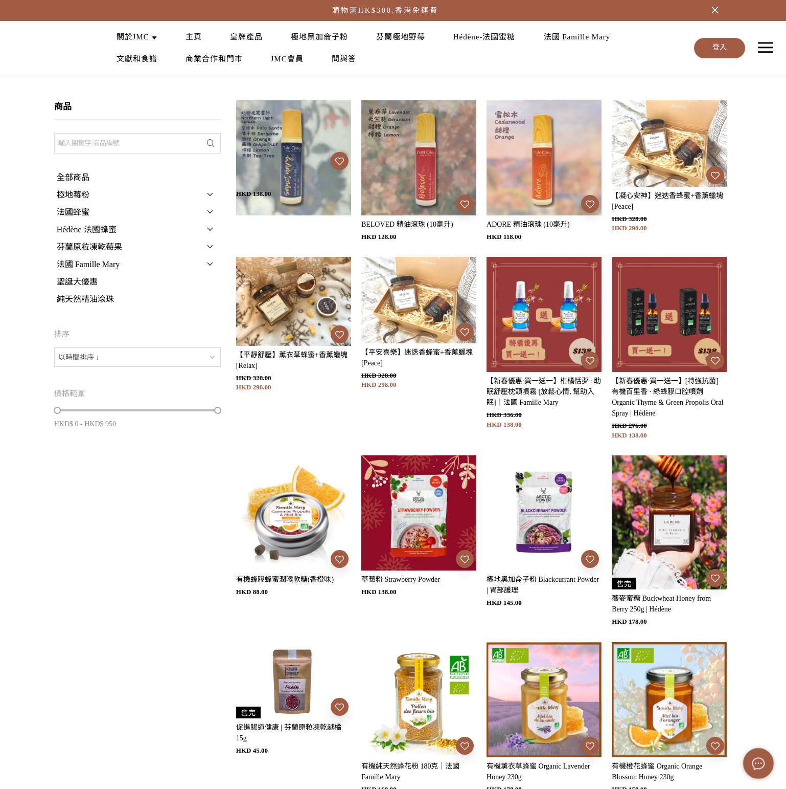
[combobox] (137, 357)
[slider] (57, 410)
